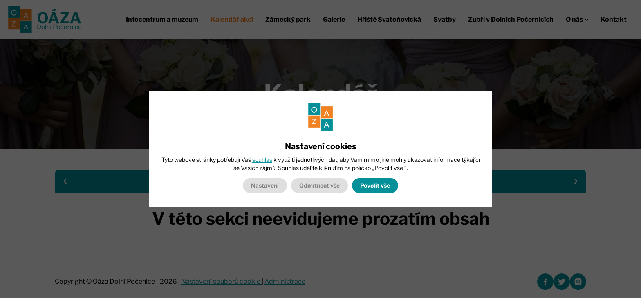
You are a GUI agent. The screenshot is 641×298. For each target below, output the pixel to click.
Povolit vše (375, 185)
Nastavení (265, 185)
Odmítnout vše (319, 185)
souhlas (262, 159)
